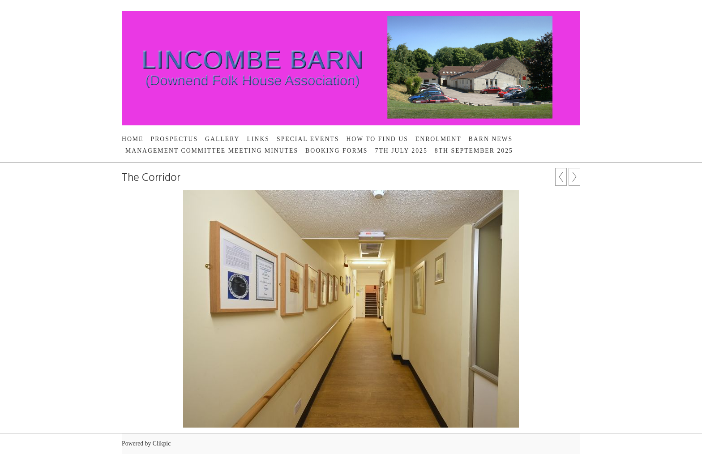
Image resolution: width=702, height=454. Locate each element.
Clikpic (162, 443)
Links (258, 139)
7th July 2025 (401, 150)
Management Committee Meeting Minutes (211, 150)
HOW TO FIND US (377, 139)
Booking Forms (336, 150)
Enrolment (438, 139)
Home (133, 139)
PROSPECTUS (174, 139)
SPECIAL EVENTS (308, 139)
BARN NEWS (491, 139)
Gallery (222, 139)
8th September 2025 (474, 150)
